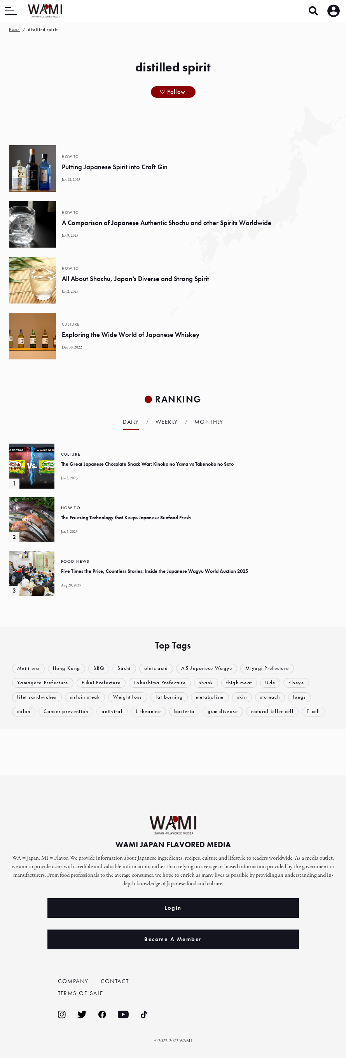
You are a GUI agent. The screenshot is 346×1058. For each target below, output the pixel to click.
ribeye (296, 683)
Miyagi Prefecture (267, 668)
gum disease (223, 711)
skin (242, 697)
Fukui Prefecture (101, 683)
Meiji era (28, 668)
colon (24, 711)
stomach (270, 697)
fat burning (169, 697)
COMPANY (73, 981)
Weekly (167, 422)
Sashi (124, 668)
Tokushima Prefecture (160, 683)
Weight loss (128, 697)
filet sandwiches (37, 697)
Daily (131, 422)
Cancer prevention (66, 711)
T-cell (314, 711)
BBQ (98, 668)
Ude (271, 683)
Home (14, 29)
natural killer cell (273, 711)
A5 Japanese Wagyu (207, 668)
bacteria (184, 711)
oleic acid (156, 668)
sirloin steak (85, 697)
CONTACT (115, 981)
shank (206, 683)
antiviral (112, 711)
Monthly (209, 422)
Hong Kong (66, 668)
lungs (300, 697)
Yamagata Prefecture (42, 683)
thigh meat (239, 683)
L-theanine (148, 711)
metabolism (210, 697)
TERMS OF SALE (81, 993)
